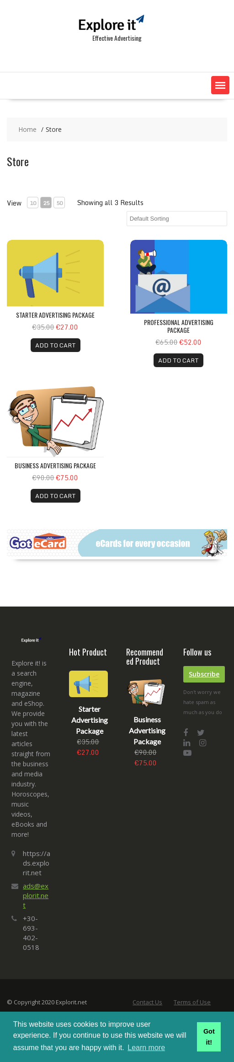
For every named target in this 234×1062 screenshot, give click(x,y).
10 (33, 203)
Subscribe (204, 674)
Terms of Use (192, 1002)
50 (59, 203)
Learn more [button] (146, 1047)
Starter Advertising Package (55, 315)
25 (46, 203)
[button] (220, 85)
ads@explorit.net (35, 895)
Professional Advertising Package (178, 325)
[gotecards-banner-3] (117, 554)
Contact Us (147, 1002)
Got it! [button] (209, 1037)
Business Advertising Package (55, 465)
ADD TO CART (55, 345)
